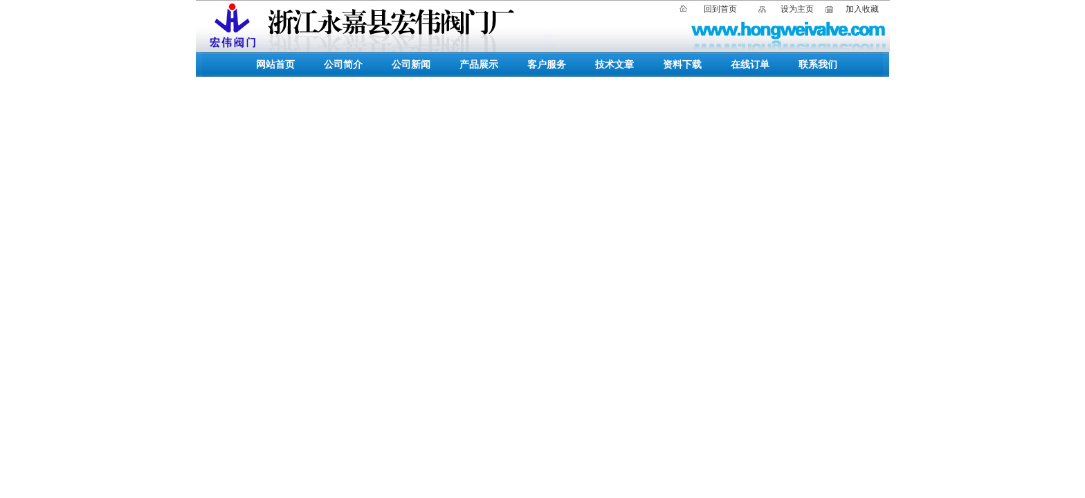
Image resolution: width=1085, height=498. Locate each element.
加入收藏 (862, 9)
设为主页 (797, 9)
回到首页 (720, 9)
